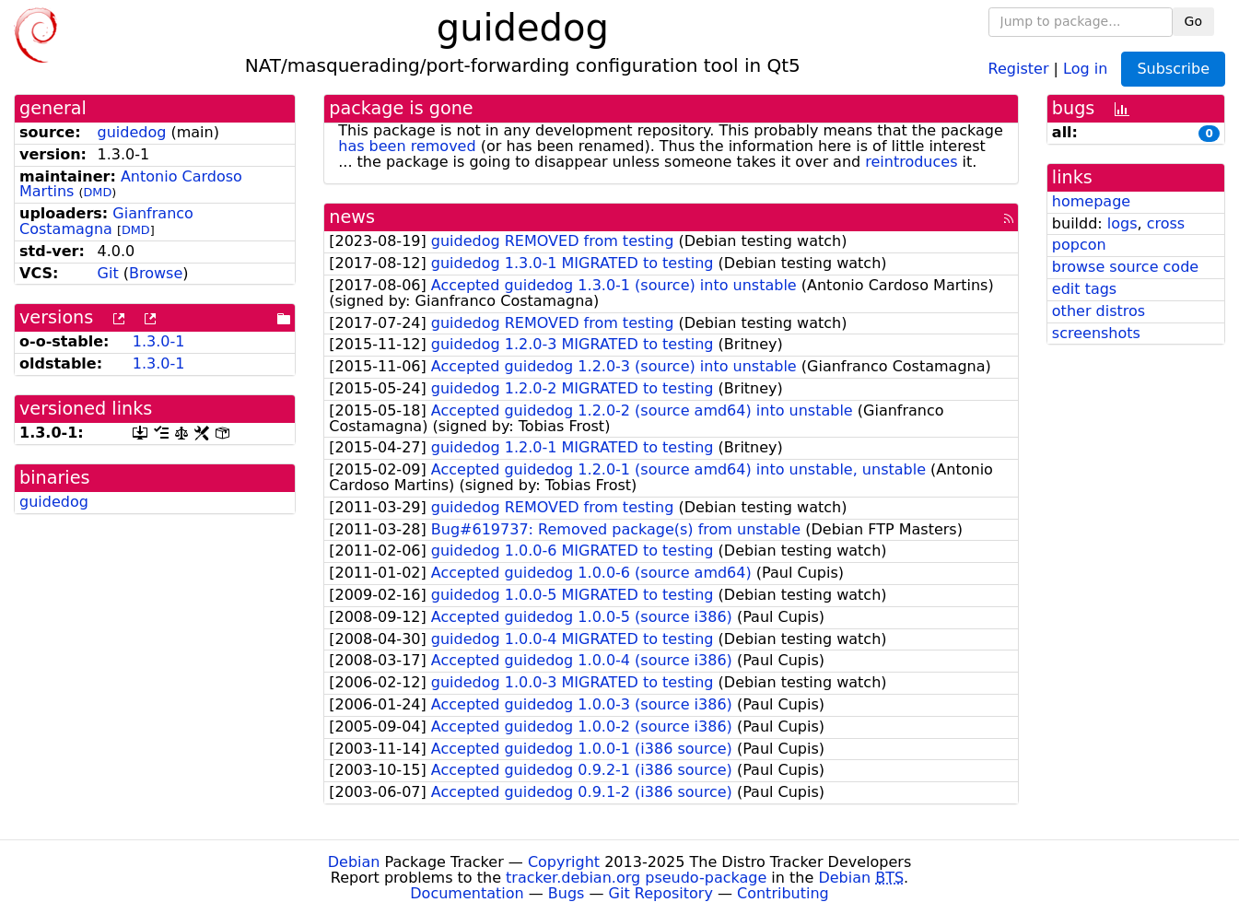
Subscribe (1173, 68)
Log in (1085, 67)
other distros (1098, 311)
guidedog (132, 132)
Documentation (466, 893)
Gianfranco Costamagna (106, 221)
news (352, 217)
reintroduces (911, 161)
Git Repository (661, 893)
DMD (97, 192)
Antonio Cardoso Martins (130, 184)
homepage (1091, 201)
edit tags (1084, 289)
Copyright (564, 862)
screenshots (1096, 333)
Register (1018, 67)
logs (1122, 223)
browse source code (1125, 266)
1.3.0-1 (159, 341)
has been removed (406, 146)
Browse (155, 273)
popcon (1079, 244)
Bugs (566, 893)
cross (1166, 223)
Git (108, 273)
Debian (354, 862)
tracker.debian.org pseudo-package (636, 877)
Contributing (783, 893)
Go (1193, 21)
